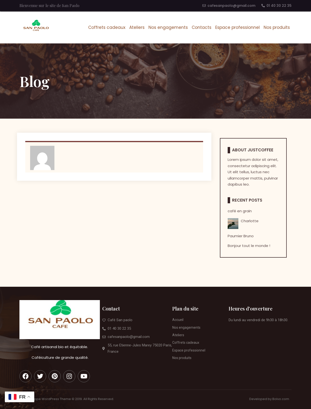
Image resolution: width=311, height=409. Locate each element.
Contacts (201, 27)
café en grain (240, 210)
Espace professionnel (237, 27)
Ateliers (137, 27)
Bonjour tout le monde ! (249, 245)
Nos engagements (168, 27)
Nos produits (277, 27)
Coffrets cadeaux (106, 27)
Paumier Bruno (241, 235)
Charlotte (250, 220)
